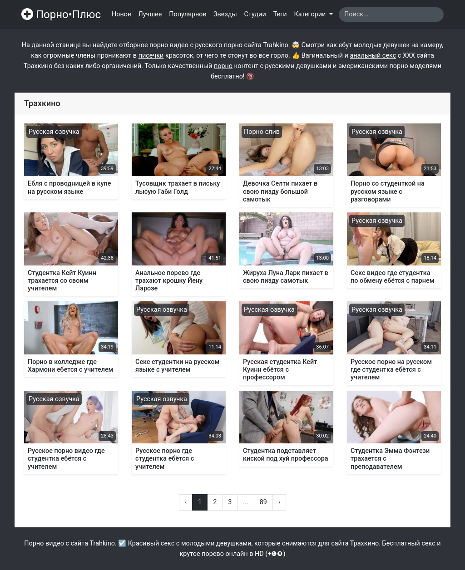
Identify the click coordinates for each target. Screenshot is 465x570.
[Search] (391, 14)
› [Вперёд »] (279, 502)
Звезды (225, 14)
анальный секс (373, 55)
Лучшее (150, 14)
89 (263, 502)
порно (223, 66)
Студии (255, 14)
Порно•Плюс (61, 14)
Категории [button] (310, 14)
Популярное (187, 14)
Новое (121, 14)
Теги (280, 14)
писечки (151, 55)
